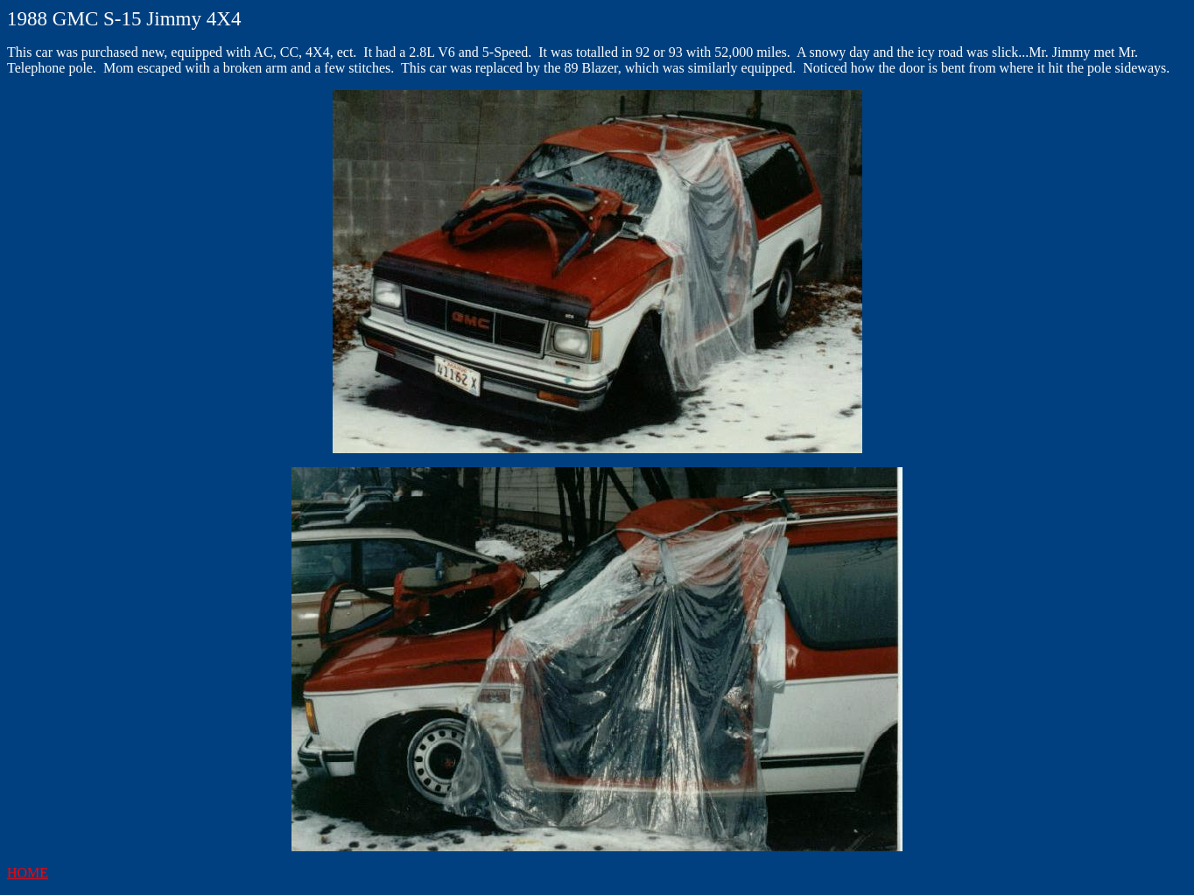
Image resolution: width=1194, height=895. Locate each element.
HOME (27, 872)
